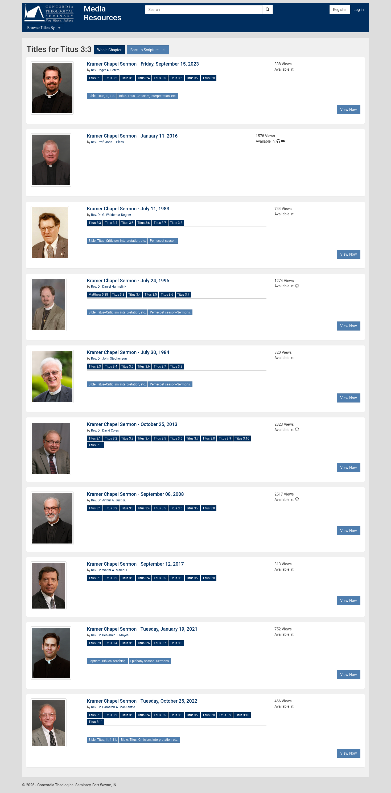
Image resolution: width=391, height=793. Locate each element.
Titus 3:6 (176, 78)
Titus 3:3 (127, 78)
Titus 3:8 (209, 78)
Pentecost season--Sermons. (170, 312)
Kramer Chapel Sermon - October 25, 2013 (132, 424)
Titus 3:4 (143, 78)
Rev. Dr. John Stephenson (109, 358)
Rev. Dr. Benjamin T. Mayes (110, 635)
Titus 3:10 (242, 438)
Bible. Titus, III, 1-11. (103, 740)
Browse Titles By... (43, 28)
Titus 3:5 (160, 78)
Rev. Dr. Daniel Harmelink (108, 286)
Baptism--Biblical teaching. (107, 661)
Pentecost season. (163, 241)
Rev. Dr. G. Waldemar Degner (111, 215)
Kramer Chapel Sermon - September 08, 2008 (135, 494)
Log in (359, 9)
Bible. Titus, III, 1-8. (102, 96)
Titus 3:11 (96, 445)
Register (340, 9)
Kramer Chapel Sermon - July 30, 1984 (128, 352)
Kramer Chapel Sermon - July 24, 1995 (128, 280)
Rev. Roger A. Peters (105, 70)
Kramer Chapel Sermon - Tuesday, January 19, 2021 (142, 629)
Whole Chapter (109, 50)
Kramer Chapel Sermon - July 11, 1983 (128, 208)
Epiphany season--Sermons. (150, 661)
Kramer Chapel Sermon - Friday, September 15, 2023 (143, 64)
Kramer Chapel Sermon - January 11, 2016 (132, 136)
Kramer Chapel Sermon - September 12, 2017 (135, 564)
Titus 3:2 (111, 78)
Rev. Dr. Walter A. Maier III (109, 570)
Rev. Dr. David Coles (105, 430)
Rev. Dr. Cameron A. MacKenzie (113, 707)
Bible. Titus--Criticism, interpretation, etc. (147, 96)
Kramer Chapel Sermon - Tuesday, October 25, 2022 (142, 701)
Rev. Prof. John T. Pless (107, 142)
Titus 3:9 (225, 438)
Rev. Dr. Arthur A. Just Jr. (108, 500)
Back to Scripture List (148, 50)
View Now (348, 109)
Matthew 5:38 (98, 294)
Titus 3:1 (95, 78)
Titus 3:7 (192, 78)
